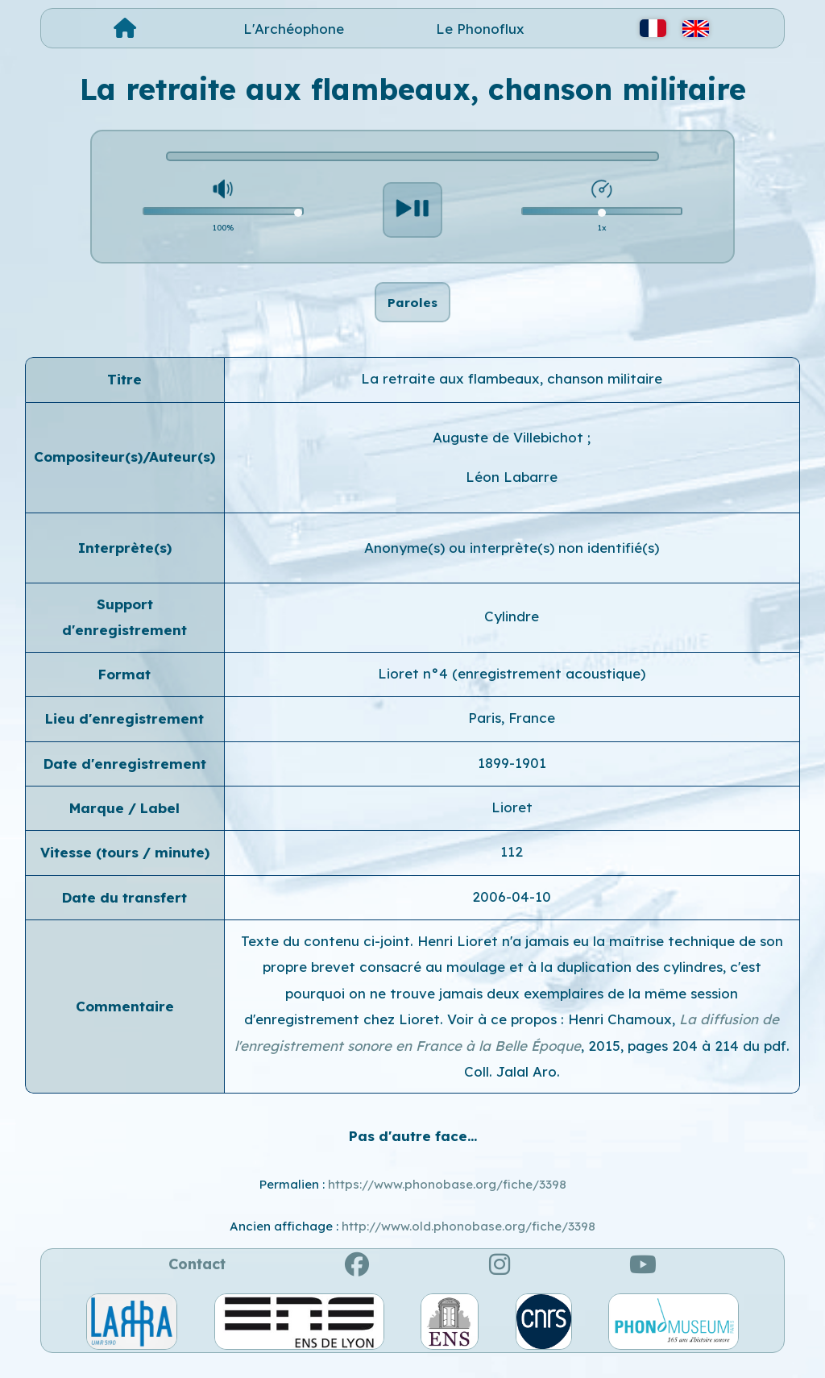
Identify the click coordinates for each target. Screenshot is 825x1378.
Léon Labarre (512, 493)
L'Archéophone (293, 28)
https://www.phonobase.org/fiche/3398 (447, 1201)
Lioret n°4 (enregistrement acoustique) (511, 690)
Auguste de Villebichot (510, 454)
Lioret (512, 824)
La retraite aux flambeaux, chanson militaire (511, 395)
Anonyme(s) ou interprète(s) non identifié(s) (511, 563)
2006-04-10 (511, 913)
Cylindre (511, 633)
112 (511, 868)
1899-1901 (512, 778)
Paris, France (511, 734)
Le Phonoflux (480, 28)
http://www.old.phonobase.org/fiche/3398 (468, 1243)
